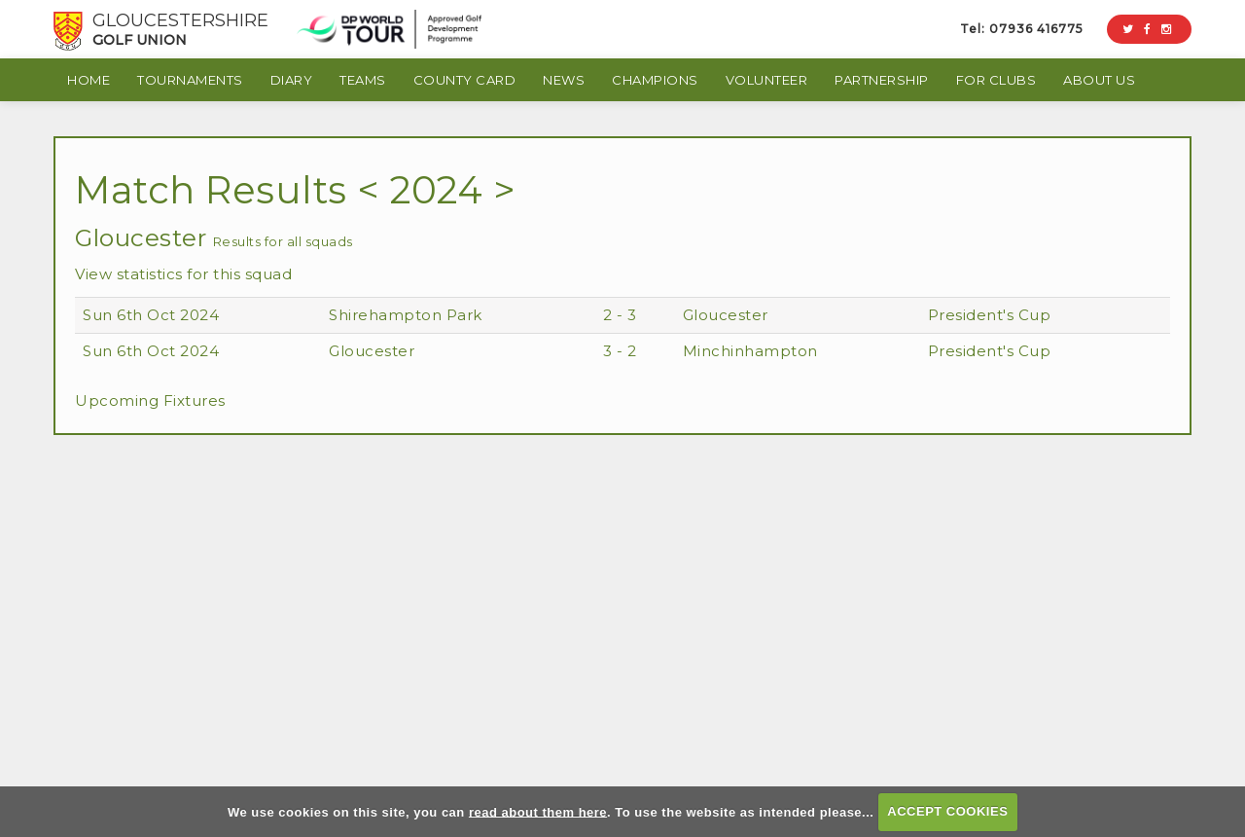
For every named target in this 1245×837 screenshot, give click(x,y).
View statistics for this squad (183, 274)
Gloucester (725, 315)
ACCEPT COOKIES (947, 811)
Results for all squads (283, 241)
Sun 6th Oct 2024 (151, 315)
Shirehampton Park (405, 315)
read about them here (538, 811)
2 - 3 (620, 315)
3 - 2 (620, 351)
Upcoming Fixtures (150, 400)
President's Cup (989, 315)
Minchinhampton (750, 351)
